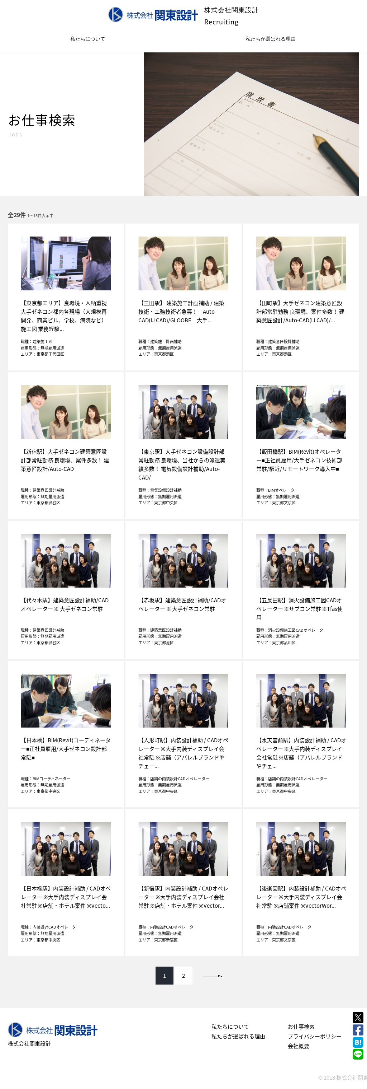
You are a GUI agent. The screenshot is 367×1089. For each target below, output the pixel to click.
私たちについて (87, 39)
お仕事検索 (301, 1026)
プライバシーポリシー (315, 1036)
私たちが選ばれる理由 (271, 39)
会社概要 (298, 1046)
